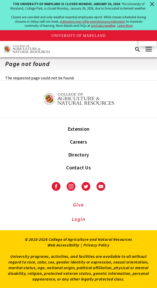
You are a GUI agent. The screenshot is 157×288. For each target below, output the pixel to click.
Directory (78, 155)
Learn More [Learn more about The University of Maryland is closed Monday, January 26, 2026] (125, 25)
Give (78, 205)
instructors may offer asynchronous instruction (92, 21)
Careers (78, 142)
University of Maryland (78, 36)
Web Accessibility (64, 245)
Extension (78, 129)
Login (78, 219)
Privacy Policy (96, 245)
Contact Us (78, 167)
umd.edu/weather (103, 25)
